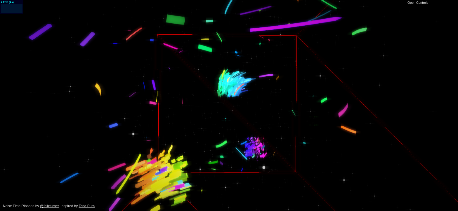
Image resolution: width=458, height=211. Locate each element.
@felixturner (49, 206)
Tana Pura (87, 206)
